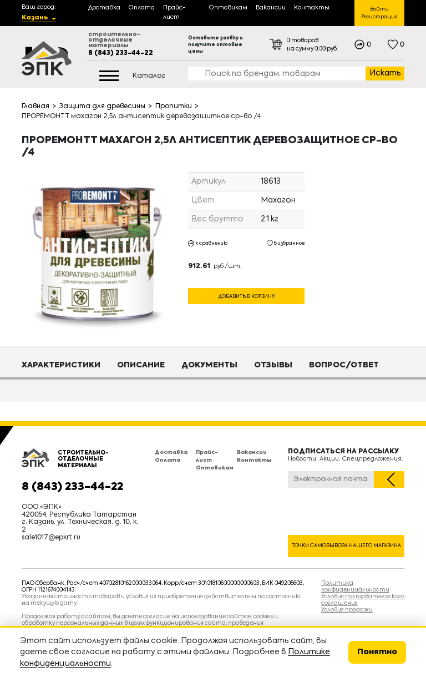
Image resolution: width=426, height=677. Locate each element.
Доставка (171, 452)
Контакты (254, 460)
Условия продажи (347, 610)
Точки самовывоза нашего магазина (346, 545)
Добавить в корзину (247, 296)
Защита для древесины (102, 106)
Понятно (377, 652)
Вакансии (252, 452)
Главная (35, 106)
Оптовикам (215, 468)
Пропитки (173, 106)
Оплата (167, 460)
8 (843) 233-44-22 (120, 53)
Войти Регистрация (379, 13)
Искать (385, 73)
